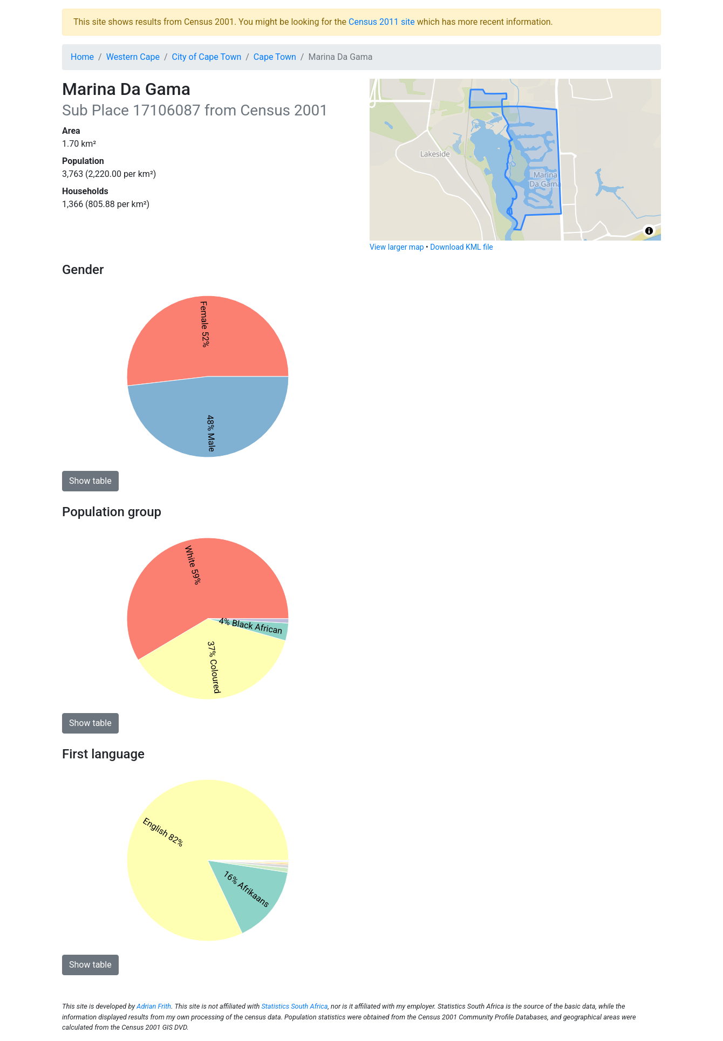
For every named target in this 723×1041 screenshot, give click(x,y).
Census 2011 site (382, 22)
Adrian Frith (154, 1006)
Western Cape (133, 57)
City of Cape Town (207, 57)
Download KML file (461, 247)
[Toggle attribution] (649, 230)
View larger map (397, 247)
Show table (90, 481)
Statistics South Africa (294, 1006)
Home (82, 57)
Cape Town (275, 57)
